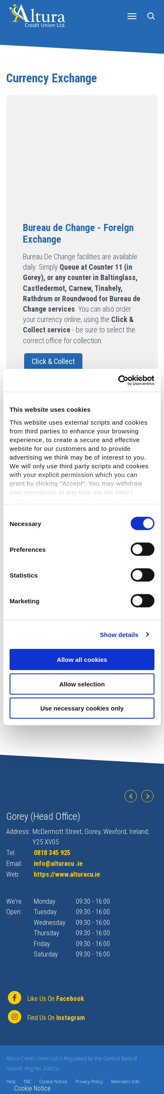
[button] (152, 15)
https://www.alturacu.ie (68, 874)
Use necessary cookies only (82, 708)
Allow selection (81, 683)
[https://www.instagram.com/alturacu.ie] (45, 1017)
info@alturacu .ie (59, 863)
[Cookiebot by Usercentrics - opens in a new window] (118, 380)
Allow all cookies (82, 659)
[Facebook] (45, 998)
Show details (119, 634)
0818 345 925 (54, 853)
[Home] (37, 15)
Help (10, 1081)
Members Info (125, 1081)
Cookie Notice (53, 1081)
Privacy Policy (89, 1081)
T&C (27, 1081)
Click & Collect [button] (53, 361)
